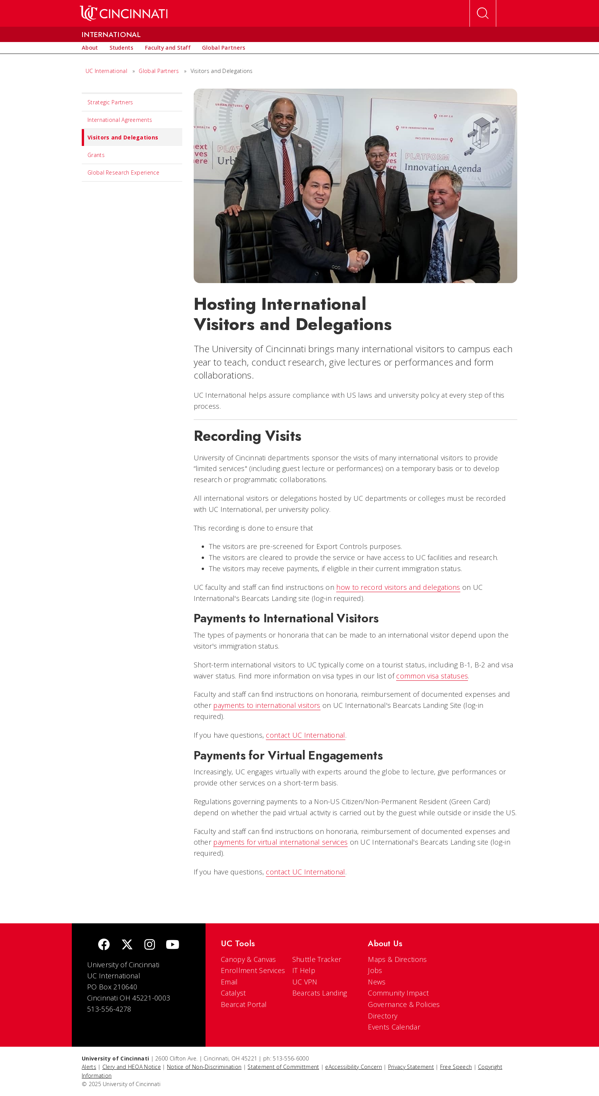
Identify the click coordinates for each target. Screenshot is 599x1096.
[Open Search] (482, 13)
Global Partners (159, 70)
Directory (382, 1015)
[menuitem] (90, 47)
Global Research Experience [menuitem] (123, 172)
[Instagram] (149, 945)
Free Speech (456, 1066)
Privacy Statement (411, 1066)
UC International (106, 70)
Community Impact (398, 992)
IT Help (303, 970)
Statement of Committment (283, 1066)
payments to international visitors (266, 705)
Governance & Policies (404, 1004)
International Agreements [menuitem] (119, 119)
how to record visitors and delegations (398, 587)
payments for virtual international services (280, 842)
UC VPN (304, 981)
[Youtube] (172, 945)
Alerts (89, 1066)
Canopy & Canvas (248, 959)
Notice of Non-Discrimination (204, 1066)
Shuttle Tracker (317, 959)
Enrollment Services (253, 970)
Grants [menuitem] (96, 155)
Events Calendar (394, 1026)
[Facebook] (104, 945)
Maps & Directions (397, 959)
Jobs (375, 970)
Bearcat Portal (244, 1004)
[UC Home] (123, 13)
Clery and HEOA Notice (131, 1066)
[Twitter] (127, 945)
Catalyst (233, 992)
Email (229, 981)
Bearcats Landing (319, 992)
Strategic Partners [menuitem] (110, 102)
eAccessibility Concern (353, 1066)
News (376, 981)
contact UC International (305, 735)
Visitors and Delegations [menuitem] (120, 137)
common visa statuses (432, 675)
